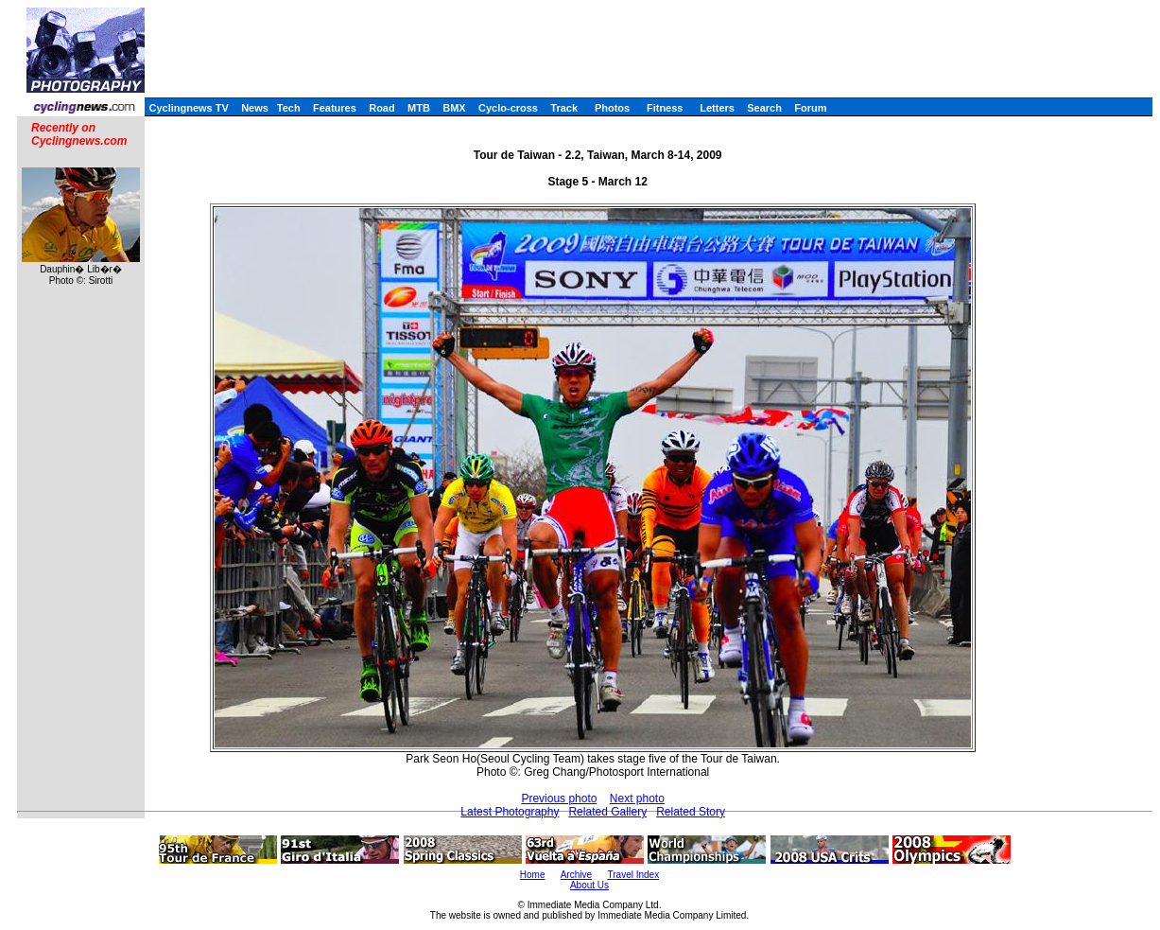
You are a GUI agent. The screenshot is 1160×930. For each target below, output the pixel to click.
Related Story (690, 811)
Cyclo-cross (508, 108)
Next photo (637, 798)
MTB (418, 108)
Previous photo (559, 798)
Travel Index (634, 874)
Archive (576, 874)
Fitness (665, 108)
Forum (810, 108)
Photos (612, 108)
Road (382, 108)
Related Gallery (607, 811)
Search (764, 108)
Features (334, 108)
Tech (289, 108)
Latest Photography (509, 811)
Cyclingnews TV (188, 108)
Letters (717, 108)
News (254, 108)
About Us (589, 885)
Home (532, 874)
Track (564, 108)
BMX (453, 108)
